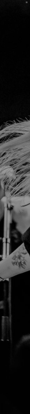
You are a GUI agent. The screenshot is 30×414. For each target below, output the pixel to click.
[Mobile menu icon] (27, 2)
